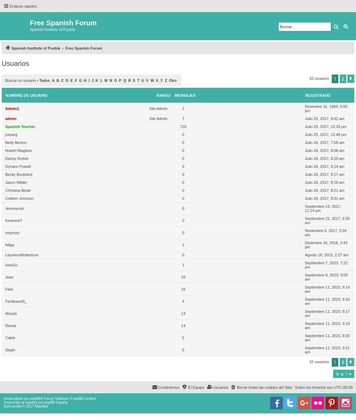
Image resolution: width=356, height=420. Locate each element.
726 (183, 127)
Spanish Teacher (20, 127)
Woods (11, 313)
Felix (9, 289)
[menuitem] (261, 387)
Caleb (10, 338)
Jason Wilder (16, 182)
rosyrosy (12, 233)
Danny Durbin (16, 158)
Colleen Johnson (19, 198)
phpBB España (55, 402)
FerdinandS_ (16, 301)
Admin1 (12, 108)
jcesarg (11, 134)
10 (183, 277)
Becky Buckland (18, 174)
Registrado (317, 95)
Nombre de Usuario (26, 95)
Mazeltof (41, 406)
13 (183, 313)
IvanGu (11, 265)
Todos (44, 81)
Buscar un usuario (20, 80)
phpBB (35, 399)
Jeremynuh (14, 208)
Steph (10, 350)
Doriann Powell (18, 166)
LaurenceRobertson (22, 255)
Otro (173, 81)
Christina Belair (18, 190)
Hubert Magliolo (18, 150)
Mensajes (185, 95)
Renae (10, 326)
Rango (164, 95)
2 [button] (343, 79)
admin (10, 119)
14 (183, 326)
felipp (9, 245)
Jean (9, 277)
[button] (350, 79)
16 (183, 289)
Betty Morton (16, 142)
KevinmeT (14, 220)
